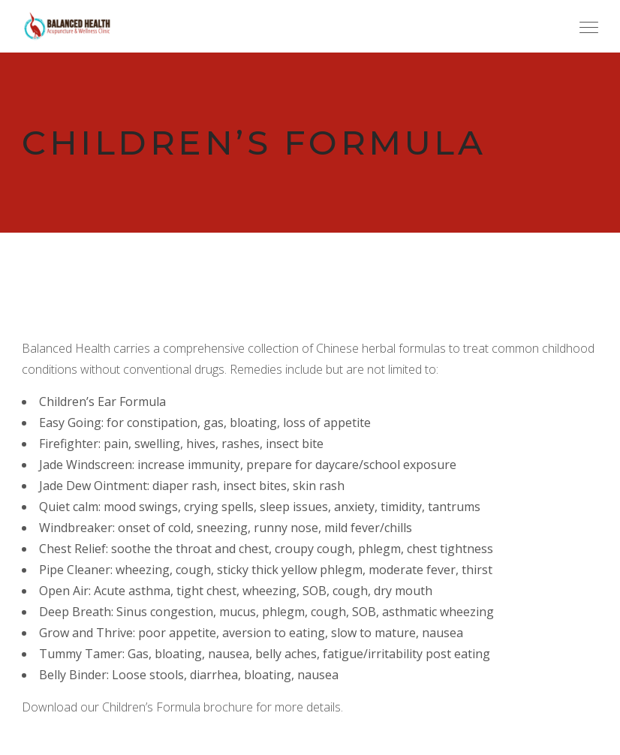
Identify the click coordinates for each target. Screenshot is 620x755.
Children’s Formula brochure (177, 707)
